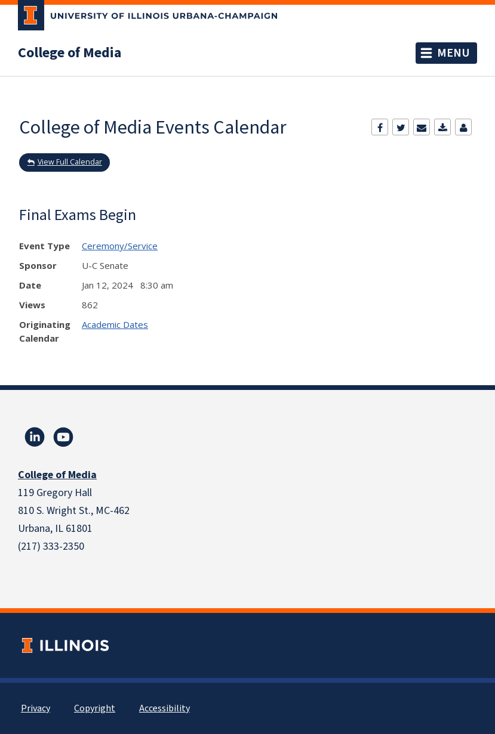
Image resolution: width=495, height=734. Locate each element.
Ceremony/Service (120, 246)
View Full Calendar (70, 162)
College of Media (69, 53)
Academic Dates (115, 324)
